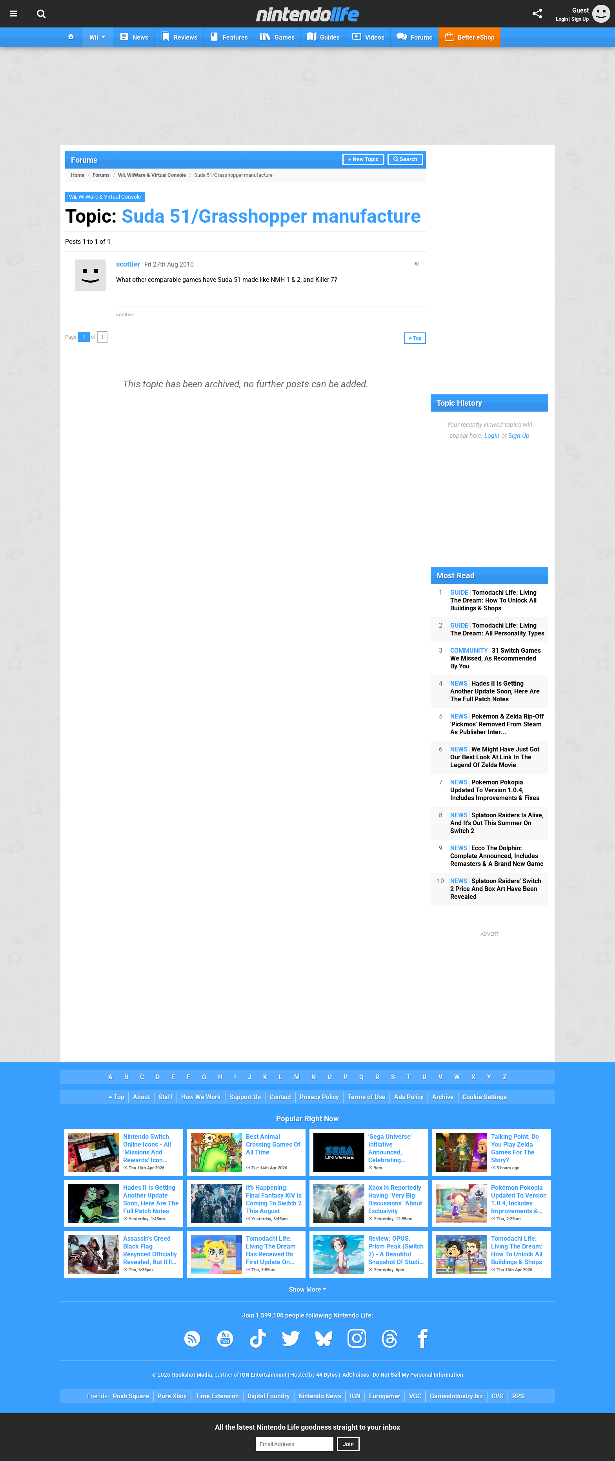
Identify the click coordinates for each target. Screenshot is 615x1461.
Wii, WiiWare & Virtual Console (152, 175)
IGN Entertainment (263, 1375)
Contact (280, 1097)
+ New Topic (363, 159)
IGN (355, 1396)
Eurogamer (384, 1396)
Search (405, 159)
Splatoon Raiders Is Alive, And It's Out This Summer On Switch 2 (497, 823)
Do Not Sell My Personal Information (418, 1375)
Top (116, 1097)
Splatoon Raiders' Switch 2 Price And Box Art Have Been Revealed (495, 888)
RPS (518, 1396)
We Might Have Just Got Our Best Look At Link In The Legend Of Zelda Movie (494, 757)
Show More (307, 1289)
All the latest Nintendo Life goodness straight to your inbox (307, 1427)
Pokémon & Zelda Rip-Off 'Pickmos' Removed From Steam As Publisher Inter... (497, 724)
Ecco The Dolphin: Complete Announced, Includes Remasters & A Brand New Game (497, 856)
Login (562, 19)
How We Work (201, 1097)
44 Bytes (327, 1375)
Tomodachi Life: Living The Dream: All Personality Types (497, 629)
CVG (497, 1396)
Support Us (245, 1097)
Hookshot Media (191, 1375)
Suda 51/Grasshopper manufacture (271, 216)
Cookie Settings (484, 1097)
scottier (128, 264)
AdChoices (355, 1375)
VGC (415, 1396)
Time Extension (217, 1396)
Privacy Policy (319, 1097)
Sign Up (580, 19)
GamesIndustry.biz (456, 1396)
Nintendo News (319, 1396)
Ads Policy (409, 1097)
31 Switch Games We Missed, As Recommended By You (495, 658)
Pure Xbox (172, 1396)
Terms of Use (367, 1097)
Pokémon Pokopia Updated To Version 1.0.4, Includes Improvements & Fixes (494, 790)
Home (77, 175)
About (141, 1097)
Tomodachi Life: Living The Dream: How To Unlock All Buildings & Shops (493, 600)
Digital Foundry (268, 1396)
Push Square (131, 1396)
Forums (84, 160)
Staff (165, 1097)
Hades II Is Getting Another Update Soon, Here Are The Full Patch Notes (495, 691)
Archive (443, 1097)
